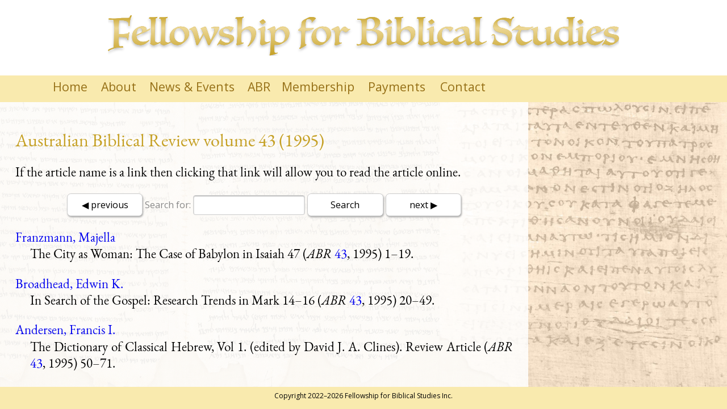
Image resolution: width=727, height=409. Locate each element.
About (118, 86)
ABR (259, 86)
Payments (396, 86)
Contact (463, 86)
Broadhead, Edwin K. (69, 283)
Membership (318, 86)
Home (70, 86)
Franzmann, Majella (65, 237)
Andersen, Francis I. (65, 329)
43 (341, 253)
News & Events (192, 86)
